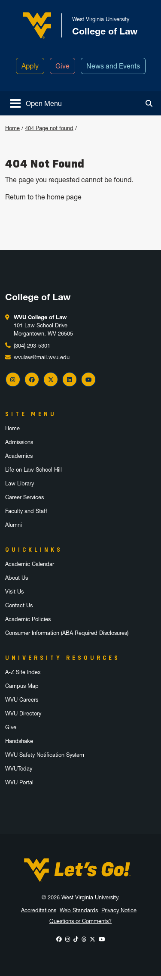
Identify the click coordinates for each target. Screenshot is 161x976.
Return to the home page (43, 197)
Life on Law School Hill (33, 469)
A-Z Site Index (23, 672)
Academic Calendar (29, 564)
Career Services (24, 497)
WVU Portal (19, 782)
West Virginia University (89, 897)
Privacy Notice (119, 910)
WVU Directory (23, 713)
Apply (30, 66)
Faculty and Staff (26, 511)
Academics (19, 456)
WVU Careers (21, 699)
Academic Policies (28, 619)
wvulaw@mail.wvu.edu (42, 357)
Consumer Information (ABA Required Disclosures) (66, 633)
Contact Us (19, 605)
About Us (16, 578)
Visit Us (14, 591)
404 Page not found (49, 128)
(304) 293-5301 (32, 345)
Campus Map (22, 686)
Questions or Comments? (80, 921)
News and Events (113, 66)
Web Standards (79, 910)
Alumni (13, 525)
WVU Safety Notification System (44, 755)
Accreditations (38, 910)
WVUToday (18, 768)
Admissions (19, 442)
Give (62, 66)
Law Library (19, 483)
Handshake (19, 741)
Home (12, 128)
